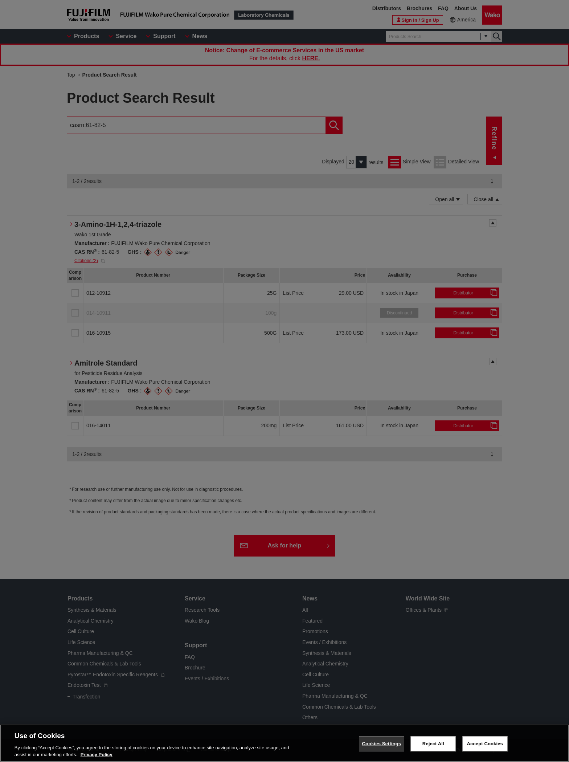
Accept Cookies (485, 743)
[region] (284, 743)
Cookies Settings (381, 743)
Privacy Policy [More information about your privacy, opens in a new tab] (96, 754)
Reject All (433, 743)
